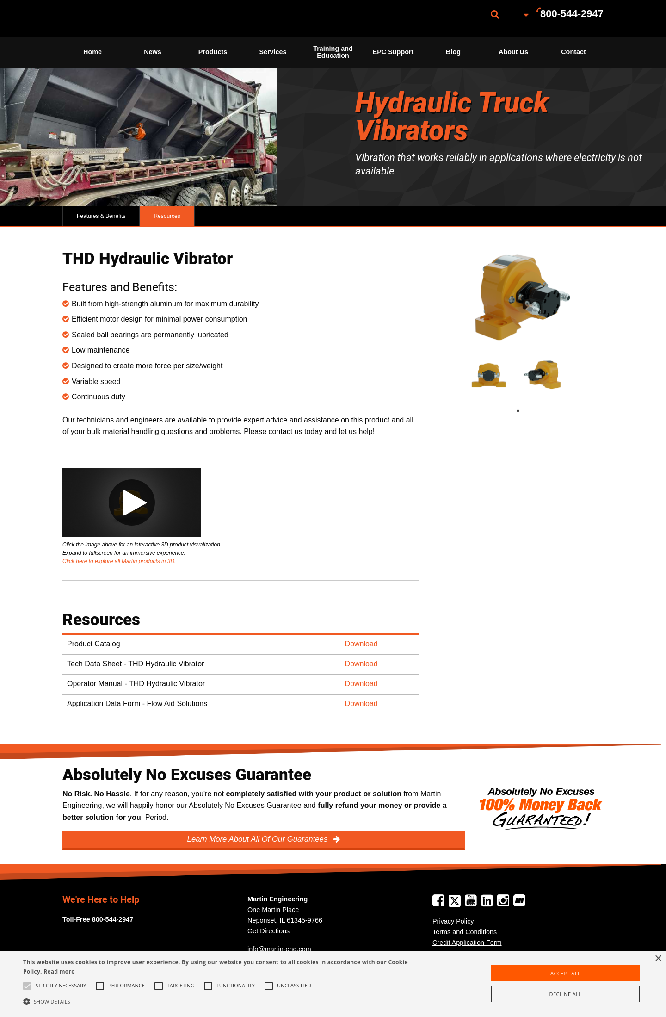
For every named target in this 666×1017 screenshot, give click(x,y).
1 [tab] (527, 410)
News (152, 52)
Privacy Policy (453, 921)
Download (361, 644)
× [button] (657, 958)
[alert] (333, 984)
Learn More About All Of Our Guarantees (258, 839)
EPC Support (393, 52)
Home (92, 52)
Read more (58, 971)
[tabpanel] (489, 375)
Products (212, 52)
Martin (109, 18)
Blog (453, 52)
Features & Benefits (101, 216)
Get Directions (268, 931)
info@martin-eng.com (279, 949)
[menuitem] (108, 18)
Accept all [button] (565, 973)
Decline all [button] (565, 994)
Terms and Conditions (464, 932)
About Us (513, 52)
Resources (167, 216)
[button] (224, 1001)
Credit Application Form (467, 942)
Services (272, 52)
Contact (573, 52)
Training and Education (333, 52)
